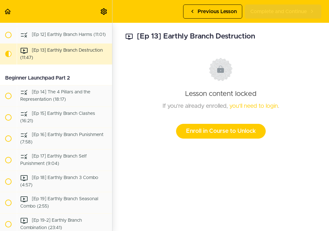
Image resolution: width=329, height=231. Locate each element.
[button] (8, 11)
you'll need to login (253, 106)
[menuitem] (104, 11)
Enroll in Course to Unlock (221, 131)
